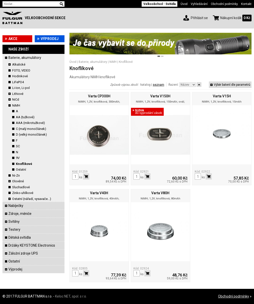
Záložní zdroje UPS (23, 253)
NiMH (16, 105)
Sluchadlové (21, 187)
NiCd (15, 99)
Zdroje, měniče (20, 214)
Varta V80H (160, 193)
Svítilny (14, 222)
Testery (14, 229)
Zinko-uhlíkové (22, 193)
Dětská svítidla (19, 237)
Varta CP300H (99, 96)
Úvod (184, 4)
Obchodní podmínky (224, 4)
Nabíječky (15, 206)
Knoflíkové (24, 164)
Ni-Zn (16, 175)
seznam (158, 84)
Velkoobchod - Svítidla (159, 4)
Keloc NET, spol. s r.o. (71, 296)
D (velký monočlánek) (31, 134)
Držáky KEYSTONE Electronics (31, 245)
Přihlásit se (199, 18)
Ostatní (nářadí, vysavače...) (31, 199)
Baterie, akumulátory (24, 58)
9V (18, 158)
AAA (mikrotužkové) (30, 123)
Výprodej (50, 39)
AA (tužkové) (25, 117)
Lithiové (17, 94)
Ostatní (21, 169)
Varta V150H (160, 96)
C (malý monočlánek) (31, 129)
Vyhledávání (199, 4)
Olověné (18, 181)
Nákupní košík (231, 18)
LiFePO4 (18, 82)
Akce (12, 39)
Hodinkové (20, 76)
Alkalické (18, 64)
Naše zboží (18, 49)
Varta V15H (222, 96)
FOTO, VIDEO (21, 70)
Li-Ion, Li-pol (21, 88)
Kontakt (246, 4)
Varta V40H (99, 193)
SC (18, 146)
